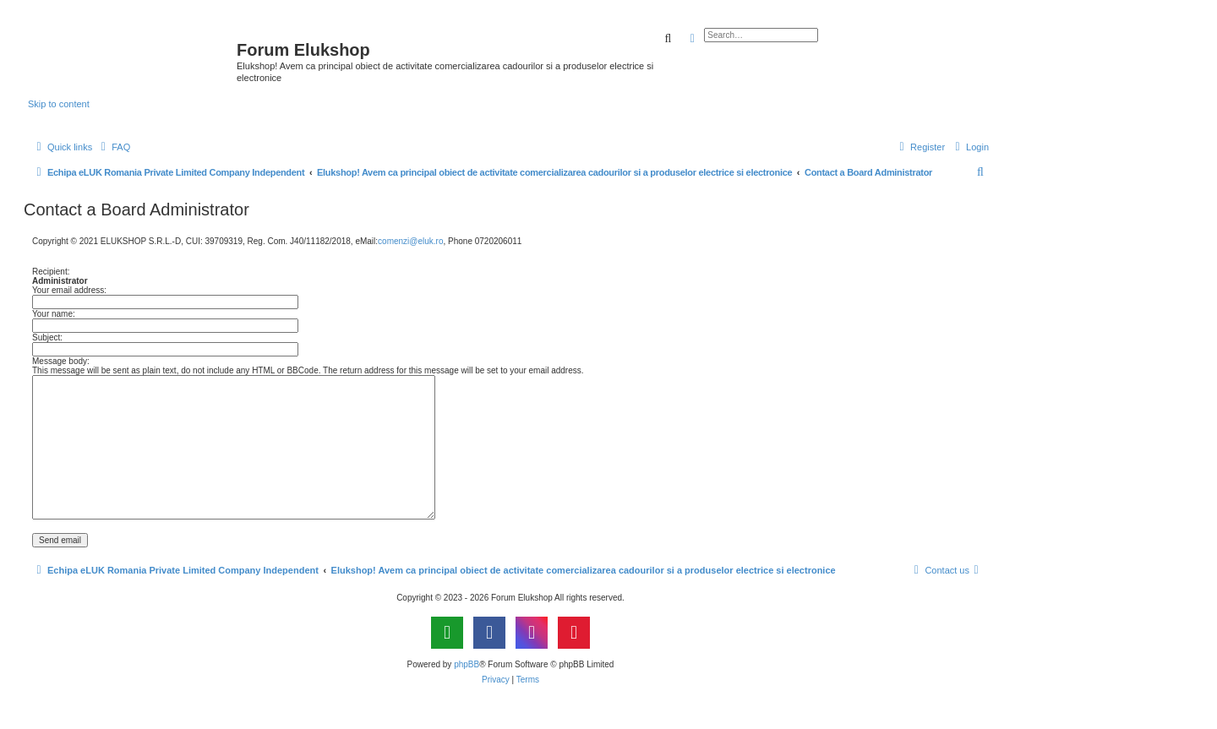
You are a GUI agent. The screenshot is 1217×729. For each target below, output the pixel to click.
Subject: (47, 337)
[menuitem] (113, 147)
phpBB (466, 664)
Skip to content (59, 104)
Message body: (61, 361)
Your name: (53, 313)
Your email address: (69, 290)
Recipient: (50, 271)
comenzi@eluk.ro (410, 241)
